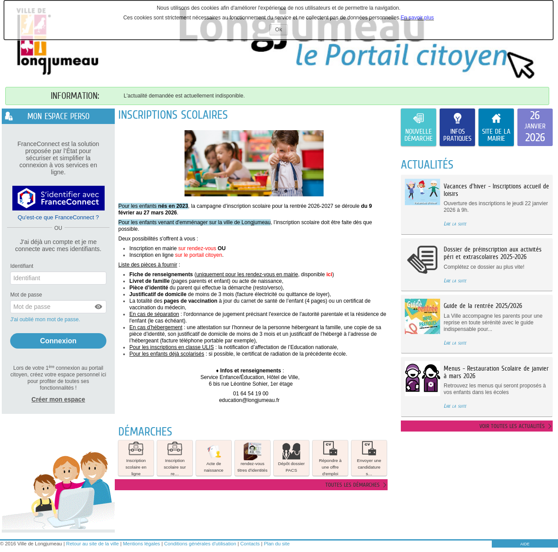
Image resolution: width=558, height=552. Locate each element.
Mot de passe (26, 295)
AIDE (524, 544)
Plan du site (277, 543)
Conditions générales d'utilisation (200, 543)
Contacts (250, 543)
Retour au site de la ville (92, 543)
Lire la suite (455, 223)
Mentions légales (141, 543)
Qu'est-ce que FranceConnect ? (58, 217)
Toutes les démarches (352, 484)
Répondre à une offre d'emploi (330, 458)
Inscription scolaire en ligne (135, 458)
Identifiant (21, 266)
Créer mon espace (58, 399)
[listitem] (535, 127)
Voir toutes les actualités (512, 426)
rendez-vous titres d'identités (253, 458)
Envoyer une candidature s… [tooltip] (369, 458)
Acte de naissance (213, 458)
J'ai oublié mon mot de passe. (46, 319)
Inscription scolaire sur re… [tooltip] (175, 458)
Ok (281, 30)
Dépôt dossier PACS (291, 458)
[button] (98, 307)
